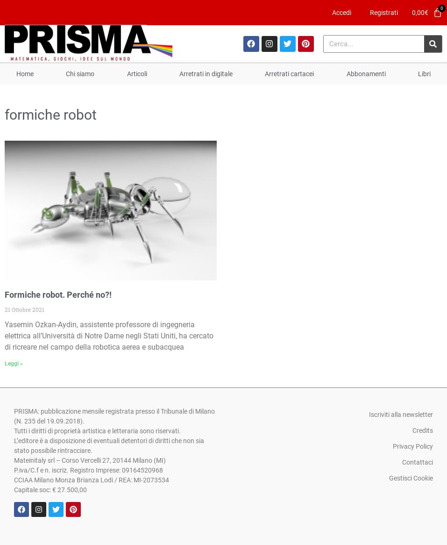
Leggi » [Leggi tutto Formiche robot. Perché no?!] (14, 363)
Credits (422, 430)
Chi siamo (80, 74)
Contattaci (417, 462)
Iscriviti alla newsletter (401, 414)
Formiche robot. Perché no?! (58, 295)
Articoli (137, 74)
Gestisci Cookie (411, 478)
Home (25, 74)
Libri (424, 74)
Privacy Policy (413, 446)
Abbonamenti (366, 74)
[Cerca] (433, 44)
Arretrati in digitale (206, 74)
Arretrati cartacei (289, 74)
